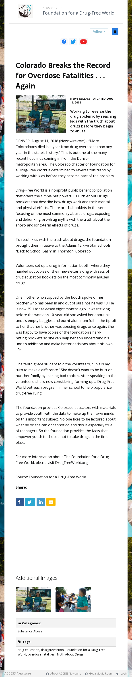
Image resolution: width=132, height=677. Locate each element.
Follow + (99, 31)
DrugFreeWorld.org (71, 462)
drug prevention (52, 650)
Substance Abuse (30, 631)
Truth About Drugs (69, 654)
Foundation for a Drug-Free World (78, 13)
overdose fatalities (41, 654)
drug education (28, 650)
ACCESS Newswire (17, 673)
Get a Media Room (101, 673)
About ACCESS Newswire (65, 673)
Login (124, 673)
